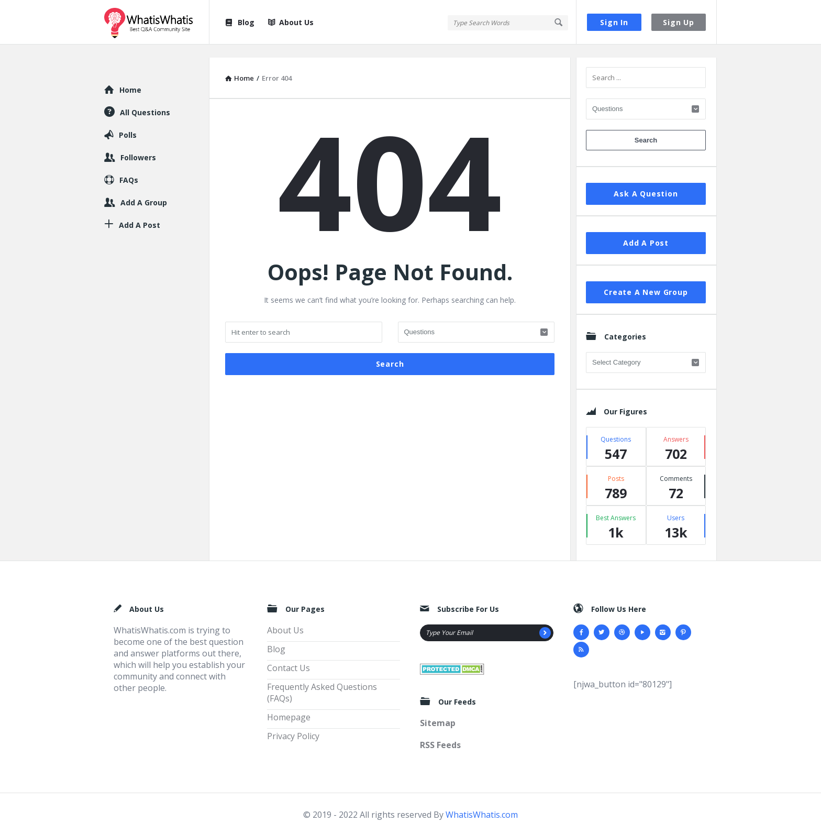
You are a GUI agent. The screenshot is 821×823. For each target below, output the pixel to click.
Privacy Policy (293, 723)
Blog (239, 22)
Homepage (288, 704)
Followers (138, 144)
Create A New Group (645, 279)
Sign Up (678, 22)
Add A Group (143, 189)
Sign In (614, 22)
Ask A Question (646, 180)
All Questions (145, 99)
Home (130, 77)
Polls (128, 122)
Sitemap (438, 710)
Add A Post (646, 230)
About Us (291, 22)
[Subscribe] (545, 620)
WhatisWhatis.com (482, 801)
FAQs (128, 167)
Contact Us (288, 655)
